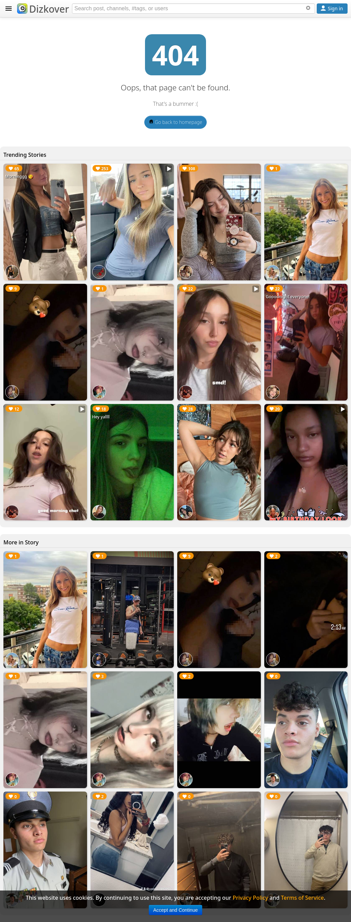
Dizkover (43, 8)
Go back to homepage (175, 122)
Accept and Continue (175, 910)
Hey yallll (101, 417)
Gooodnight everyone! (288, 297)
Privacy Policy (250, 897)
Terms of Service (302, 897)
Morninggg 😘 (19, 176)
